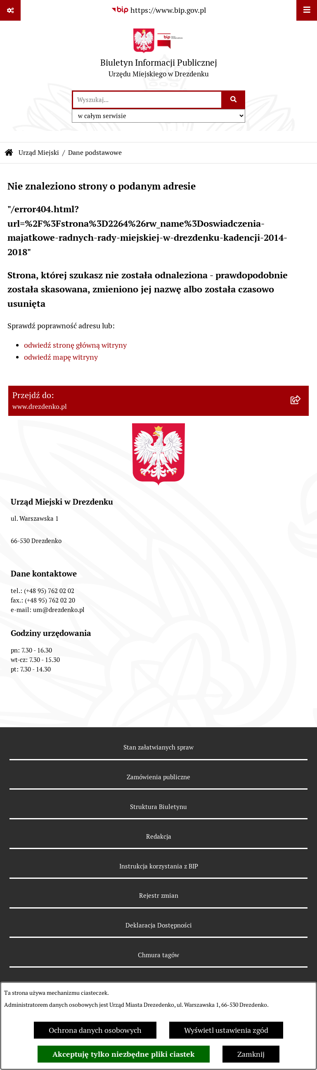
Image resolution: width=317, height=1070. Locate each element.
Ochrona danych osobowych (95, 1030)
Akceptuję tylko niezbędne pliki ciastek (123, 1054)
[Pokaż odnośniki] (10, 10)
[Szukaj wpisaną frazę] (233, 99)
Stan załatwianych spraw (158, 747)
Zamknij (251, 1054)
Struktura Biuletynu (158, 807)
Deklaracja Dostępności (158, 925)
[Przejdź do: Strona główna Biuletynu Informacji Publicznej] (9, 152)
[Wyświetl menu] (306, 10)
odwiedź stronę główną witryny (75, 345)
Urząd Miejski (39, 152)
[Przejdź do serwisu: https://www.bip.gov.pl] (158, 10)
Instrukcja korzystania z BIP (158, 866)
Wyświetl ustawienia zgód (226, 1030)
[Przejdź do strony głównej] (158, 55)
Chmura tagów (158, 955)
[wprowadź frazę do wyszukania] (147, 99)
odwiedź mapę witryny (61, 357)
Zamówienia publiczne (158, 777)
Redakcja (158, 836)
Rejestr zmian (158, 895)
